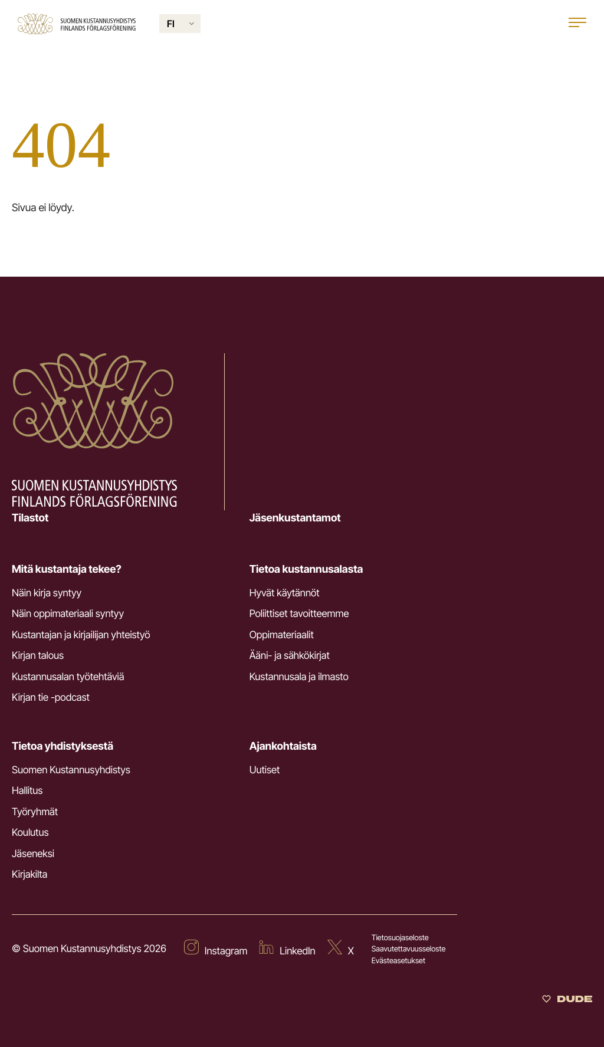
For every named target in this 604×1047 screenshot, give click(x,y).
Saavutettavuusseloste (409, 949)
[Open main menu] (577, 24)
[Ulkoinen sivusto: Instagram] (216, 950)
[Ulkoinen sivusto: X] (340, 950)
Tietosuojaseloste (400, 938)
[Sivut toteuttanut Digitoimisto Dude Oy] (567, 1001)
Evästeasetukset (398, 961)
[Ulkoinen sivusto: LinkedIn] (287, 950)
